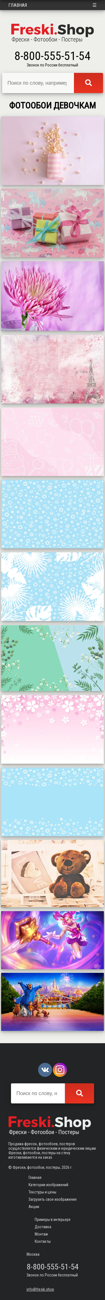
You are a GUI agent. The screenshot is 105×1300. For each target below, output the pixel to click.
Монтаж (41, 1234)
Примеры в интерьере (53, 1219)
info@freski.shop (40, 1289)
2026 (65, 1167)
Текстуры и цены (42, 1192)
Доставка (43, 1227)
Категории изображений (48, 1185)
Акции (34, 1206)
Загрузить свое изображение (53, 1199)
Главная (17, 5)
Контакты (43, 1241)
